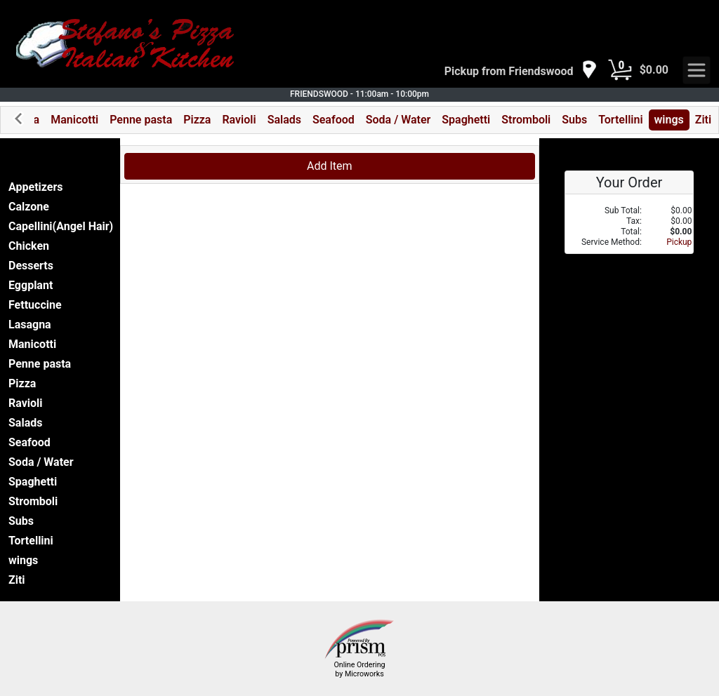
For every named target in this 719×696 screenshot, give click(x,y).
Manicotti (74, 119)
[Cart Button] (620, 70)
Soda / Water (398, 119)
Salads (284, 119)
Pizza (197, 119)
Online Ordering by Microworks (359, 669)
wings (669, 119)
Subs (574, 119)
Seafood (333, 119)
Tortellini (620, 119)
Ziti (703, 119)
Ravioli (239, 119)
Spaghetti (466, 119)
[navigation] (521, 70)
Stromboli (525, 119)
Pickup (679, 242)
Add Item (329, 166)
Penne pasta (141, 119)
